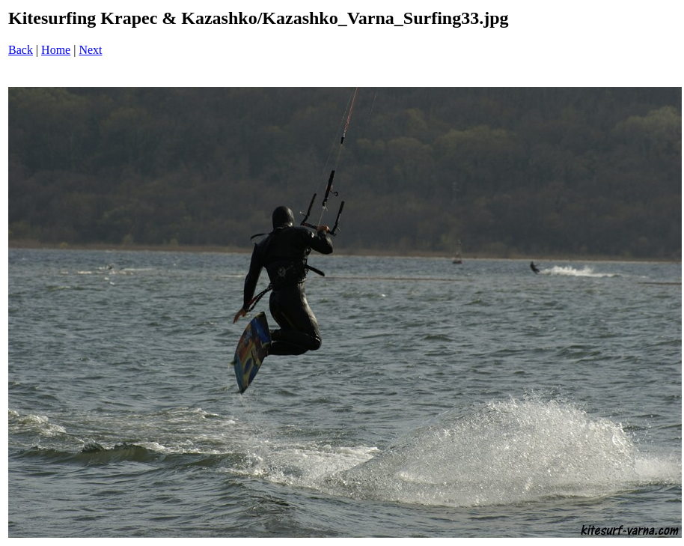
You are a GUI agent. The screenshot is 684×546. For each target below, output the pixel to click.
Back (20, 49)
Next (90, 49)
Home (55, 49)
